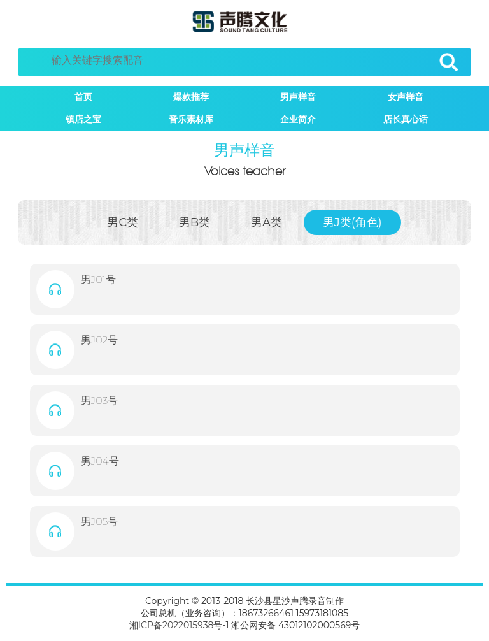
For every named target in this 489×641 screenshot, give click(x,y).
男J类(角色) (352, 222)
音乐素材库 (191, 119)
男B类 (195, 222)
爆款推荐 (191, 97)
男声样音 (298, 97)
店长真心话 (405, 119)
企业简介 (298, 119)
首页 (83, 97)
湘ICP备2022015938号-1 (179, 625)
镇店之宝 (83, 119)
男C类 (122, 222)
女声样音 (405, 97)
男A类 (266, 222)
